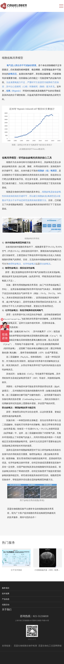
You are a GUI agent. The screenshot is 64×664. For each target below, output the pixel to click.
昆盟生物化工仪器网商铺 (49, 646)
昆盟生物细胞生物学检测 (25, 646)
